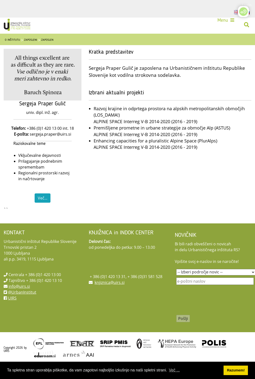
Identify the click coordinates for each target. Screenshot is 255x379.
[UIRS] (21, 26)
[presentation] (213, 315)
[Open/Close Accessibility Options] (243, 11)
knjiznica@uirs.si (110, 294)
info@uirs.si (19, 298)
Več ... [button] (174, 370)
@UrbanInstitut (22, 304)
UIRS (12, 310)
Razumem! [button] (236, 370)
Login (246, 4)
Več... (42, 210)
